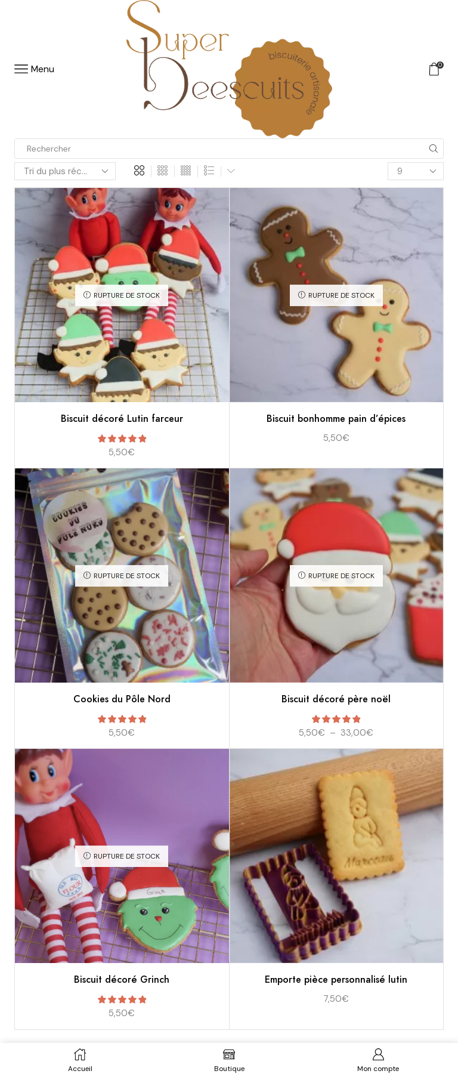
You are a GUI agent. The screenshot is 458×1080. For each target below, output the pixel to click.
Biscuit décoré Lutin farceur (122, 418)
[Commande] (65, 171)
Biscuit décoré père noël (336, 699)
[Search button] (433, 148)
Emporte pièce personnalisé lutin (336, 979)
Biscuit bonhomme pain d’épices (336, 418)
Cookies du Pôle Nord (122, 699)
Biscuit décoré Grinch (121, 979)
